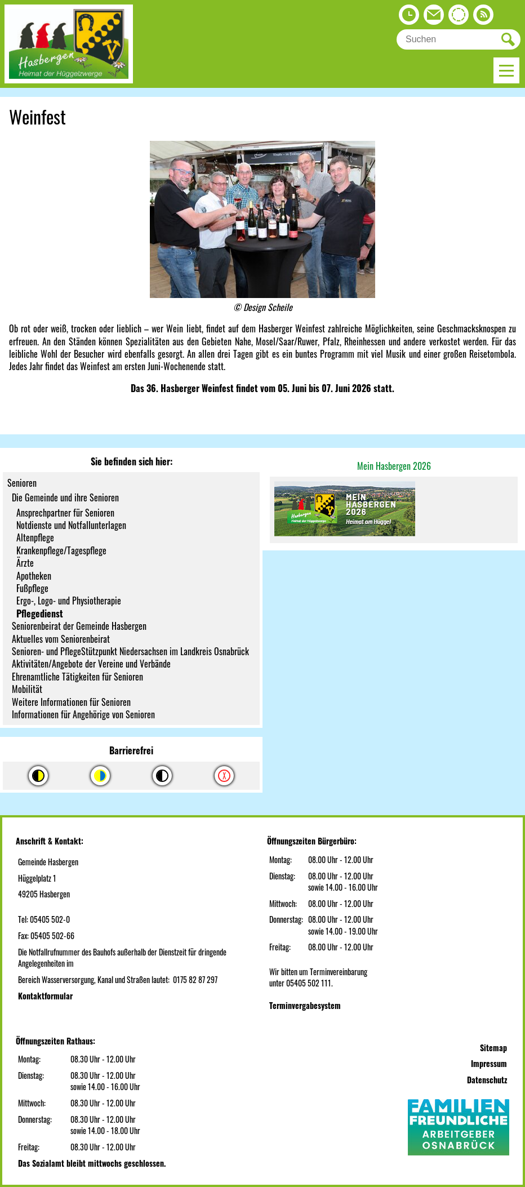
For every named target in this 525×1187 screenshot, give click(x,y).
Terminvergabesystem (305, 1005)
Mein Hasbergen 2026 (394, 466)
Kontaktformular (45, 996)
